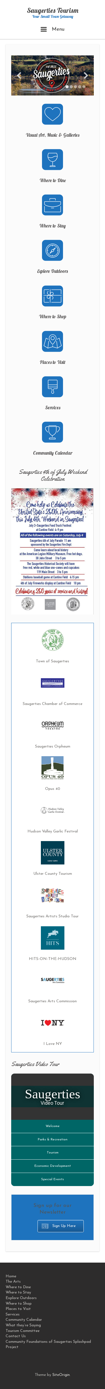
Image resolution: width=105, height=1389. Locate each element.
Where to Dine (52, 180)
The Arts (13, 1282)
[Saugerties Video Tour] (52, 1097)
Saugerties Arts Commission (52, 1001)
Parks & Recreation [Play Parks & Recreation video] (52, 1139)
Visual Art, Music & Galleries (52, 135)
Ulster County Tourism (52, 874)
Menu (52, 29)
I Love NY (52, 1044)
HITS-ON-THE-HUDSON (52, 959)
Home (11, 1276)
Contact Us (16, 1336)
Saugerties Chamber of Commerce (52, 704)
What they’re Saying (23, 1325)
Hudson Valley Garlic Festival (52, 831)
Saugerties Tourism (52, 10)
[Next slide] (86, 75)
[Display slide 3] (75, 86)
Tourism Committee (22, 1331)
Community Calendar (52, 453)
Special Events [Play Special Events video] (52, 1179)
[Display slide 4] (79, 86)
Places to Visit (53, 362)
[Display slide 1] (67, 86)
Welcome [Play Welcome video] (53, 1126)
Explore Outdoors (52, 271)
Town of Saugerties (52, 661)
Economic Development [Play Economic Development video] (52, 1166)
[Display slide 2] (71, 86)
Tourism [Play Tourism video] (53, 1152)
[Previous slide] (19, 75)
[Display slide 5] (83, 86)
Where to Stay (52, 226)
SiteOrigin (61, 1375)
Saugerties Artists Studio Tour (52, 916)
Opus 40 (52, 789)
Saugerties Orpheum (52, 746)
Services (52, 407)
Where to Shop (52, 316)
